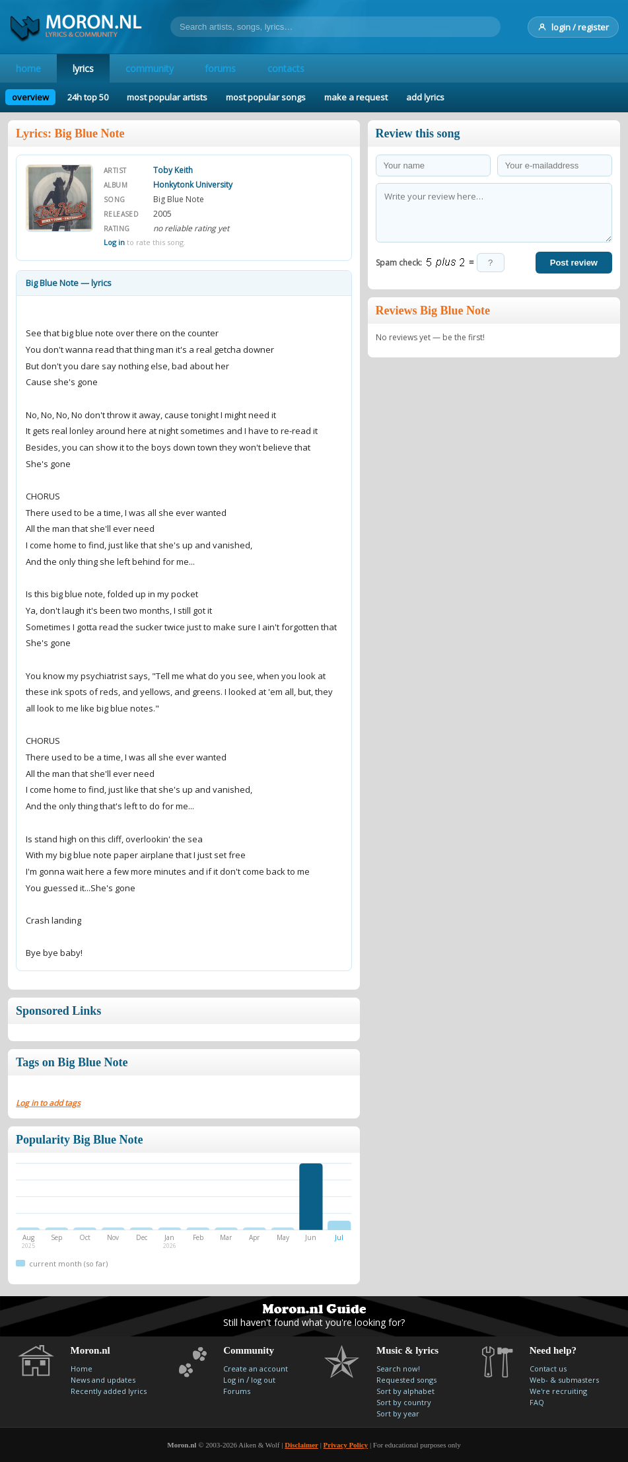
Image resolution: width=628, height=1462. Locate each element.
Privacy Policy (346, 1445)
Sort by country (403, 1402)
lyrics (83, 68)
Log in (114, 242)
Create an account (255, 1368)
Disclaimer (301, 1445)
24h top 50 (87, 97)
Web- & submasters (564, 1380)
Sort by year (397, 1413)
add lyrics (425, 97)
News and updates (103, 1380)
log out (263, 1380)
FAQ (537, 1402)
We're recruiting (558, 1391)
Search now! (398, 1368)
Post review (574, 263)
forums (220, 68)
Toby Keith (173, 170)
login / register (573, 27)
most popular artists (167, 97)
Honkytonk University (192, 184)
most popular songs (266, 97)
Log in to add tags (48, 1103)
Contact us (548, 1368)
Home (81, 1368)
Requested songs (406, 1380)
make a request (356, 97)
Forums (236, 1391)
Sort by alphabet (405, 1391)
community (149, 68)
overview (30, 97)
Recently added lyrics (109, 1391)
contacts (286, 68)
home (28, 68)
